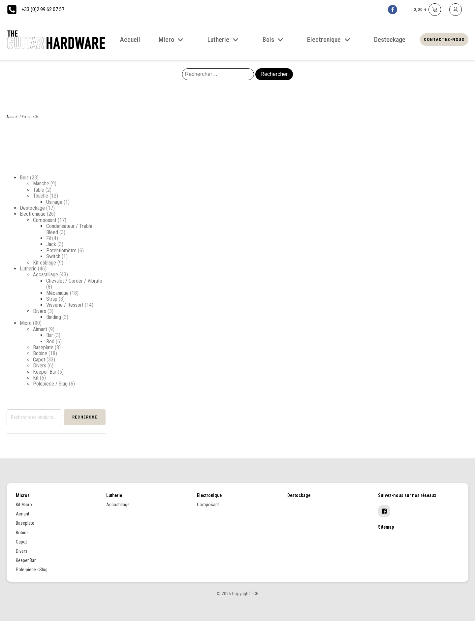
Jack (51, 244)
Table (38, 190)
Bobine (40, 353)
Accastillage (45, 274)
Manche (41, 183)
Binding (53, 317)
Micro (26, 323)
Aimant (40, 329)
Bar (49, 335)
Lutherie (28, 268)
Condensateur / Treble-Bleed (70, 229)
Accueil (12, 116)
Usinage (54, 202)
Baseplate (43, 347)
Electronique (33, 214)
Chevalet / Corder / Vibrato (74, 281)
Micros (23, 495)
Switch (53, 256)
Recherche (84, 417)
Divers (39, 311)
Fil (48, 238)
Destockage (32, 208)
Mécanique (57, 293)
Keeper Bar (44, 372)
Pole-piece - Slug (32, 569)
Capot (39, 360)
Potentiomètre (61, 250)
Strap (51, 299)
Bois (24, 177)
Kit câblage (44, 263)
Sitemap (386, 527)
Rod (50, 341)
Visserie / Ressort (64, 305)
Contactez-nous (444, 39)
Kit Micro (24, 504)
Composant (44, 220)
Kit (36, 378)
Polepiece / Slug (50, 384)
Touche (40, 196)
